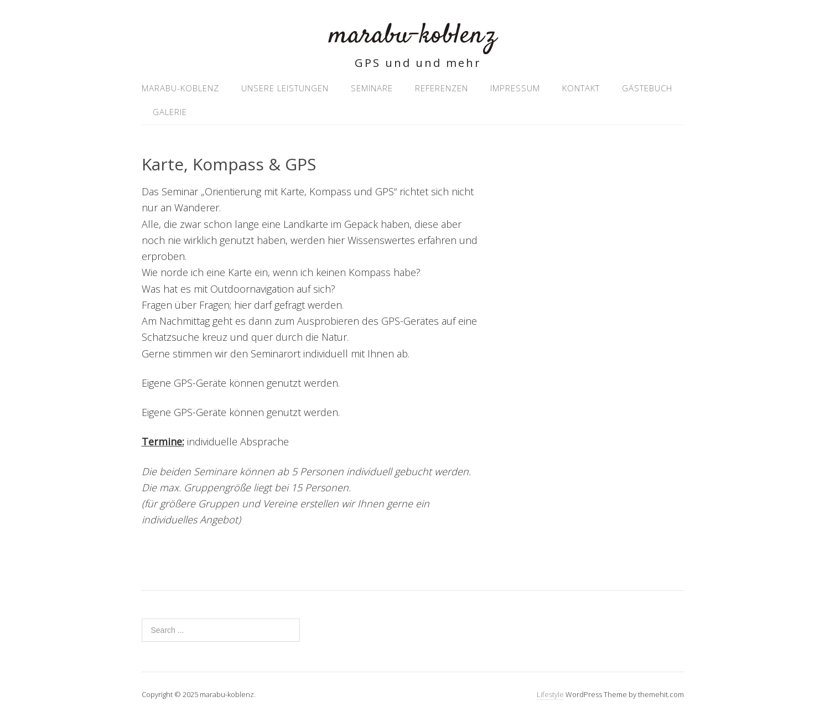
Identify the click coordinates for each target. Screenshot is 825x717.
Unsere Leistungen (285, 87)
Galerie (170, 111)
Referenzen (441, 87)
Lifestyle (550, 694)
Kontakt (581, 87)
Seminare (372, 87)
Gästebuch (647, 87)
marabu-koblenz (412, 35)
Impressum (515, 87)
